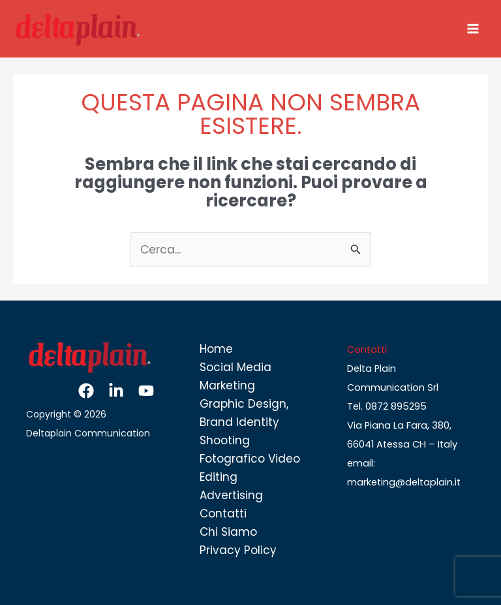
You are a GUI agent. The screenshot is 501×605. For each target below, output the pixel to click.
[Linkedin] (116, 391)
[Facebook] (86, 391)
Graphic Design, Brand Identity (244, 413)
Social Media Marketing (235, 376)
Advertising (231, 495)
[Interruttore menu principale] (474, 29)
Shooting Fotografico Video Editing (250, 459)
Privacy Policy (238, 550)
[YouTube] (146, 391)
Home (216, 349)
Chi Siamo (228, 532)
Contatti (223, 513)
